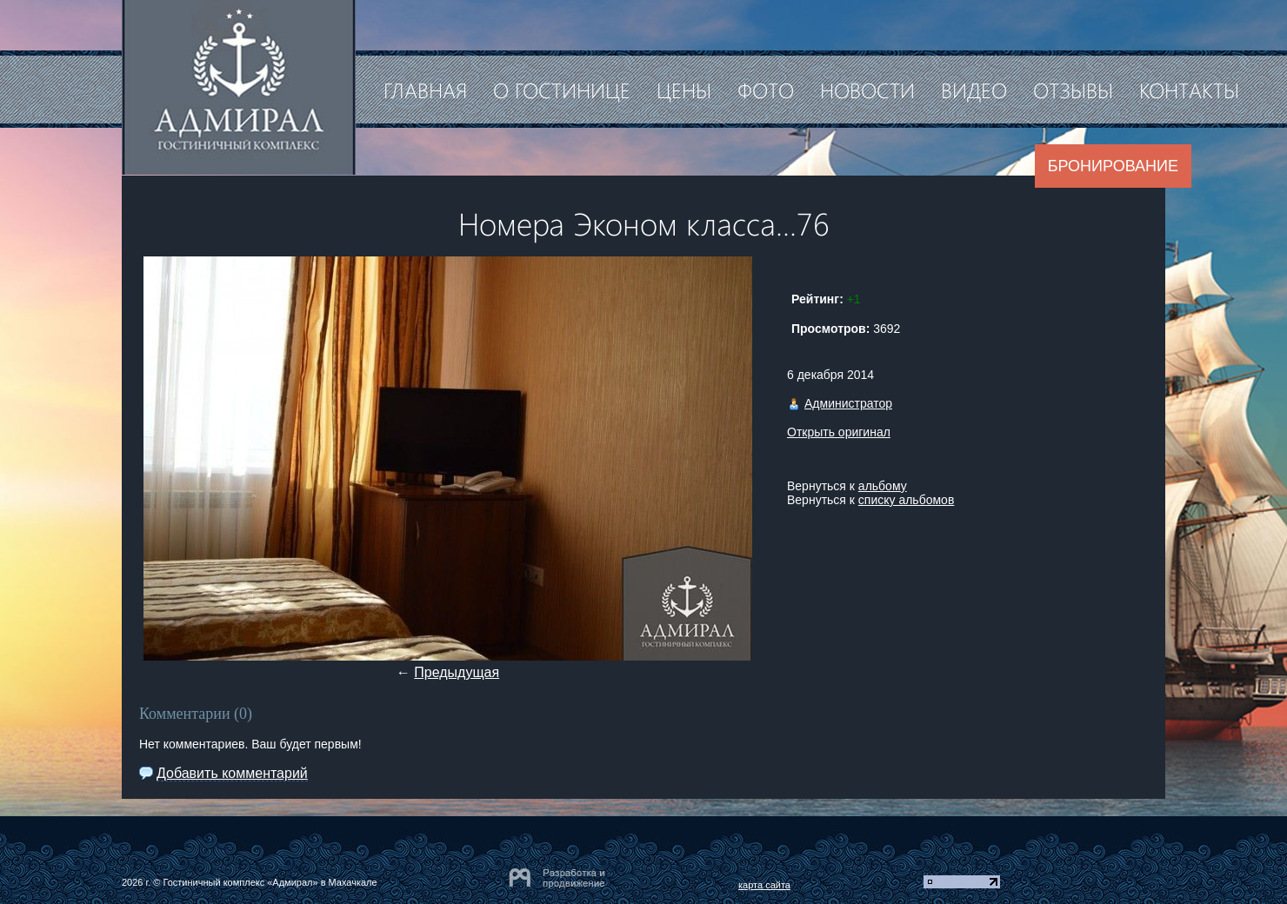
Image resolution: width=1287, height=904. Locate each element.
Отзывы (1073, 89)
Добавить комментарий (232, 773)
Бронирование (1113, 166)
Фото (765, 89)
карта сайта (764, 885)
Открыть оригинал (838, 432)
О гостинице (561, 89)
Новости (867, 89)
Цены (684, 89)
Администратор (848, 403)
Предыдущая (456, 672)
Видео (974, 89)
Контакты (1189, 89)
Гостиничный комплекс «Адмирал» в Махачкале (270, 882)
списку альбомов (906, 500)
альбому (882, 486)
